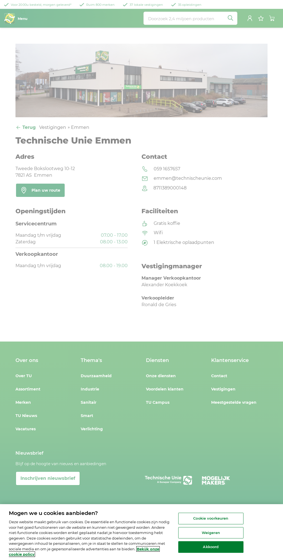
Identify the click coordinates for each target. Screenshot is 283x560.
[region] (141, 532)
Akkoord (211, 547)
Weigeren (211, 532)
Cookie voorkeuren (210, 518)
